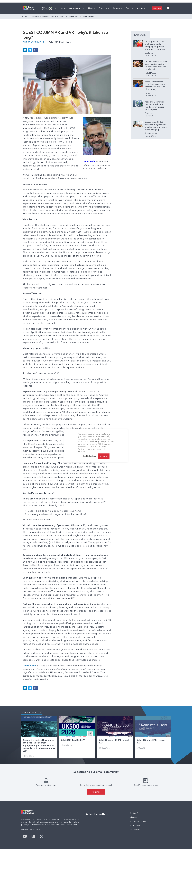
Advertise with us (97, 858)
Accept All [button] (103, 456)
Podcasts (104, 40)
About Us (133, 861)
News (91, 40)
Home (32, 48)
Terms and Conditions (138, 865)
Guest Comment (42, 48)
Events (129, 40)
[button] (168, 40)
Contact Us (134, 857)
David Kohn (65, 85)
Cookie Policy (135, 874)
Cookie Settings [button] (89, 456)
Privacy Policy (135, 870)
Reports (117, 40)
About (141, 40)
